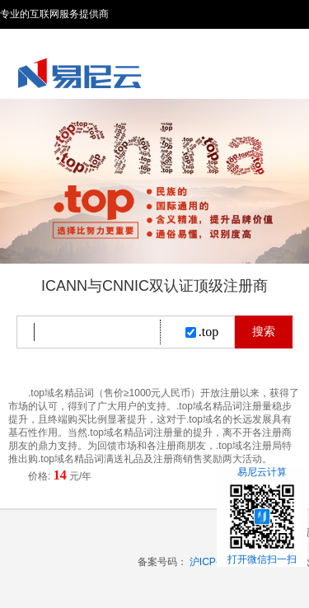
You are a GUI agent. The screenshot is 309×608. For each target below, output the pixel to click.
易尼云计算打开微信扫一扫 (262, 515)
